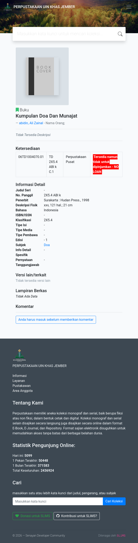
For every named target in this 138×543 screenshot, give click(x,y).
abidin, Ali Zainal (31, 123)
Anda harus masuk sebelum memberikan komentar (56, 320)
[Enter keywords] (58, 501)
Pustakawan (22, 386)
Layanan (19, 381)
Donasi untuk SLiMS (32, 516)
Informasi (20, 376)
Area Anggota (23, 391)
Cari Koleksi (114, 501)
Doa (47, 245)
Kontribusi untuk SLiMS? (76, 516)
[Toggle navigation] (129, 7)
